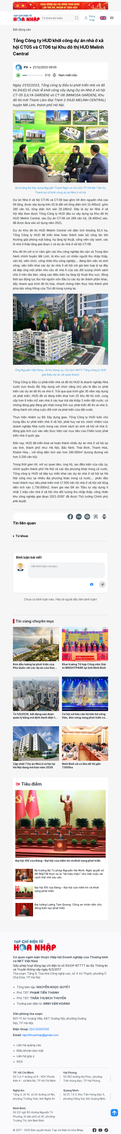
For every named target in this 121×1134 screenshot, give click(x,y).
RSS (20, 1061)
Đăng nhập (89, 18)
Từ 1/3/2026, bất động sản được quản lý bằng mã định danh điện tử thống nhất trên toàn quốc (35, 717)
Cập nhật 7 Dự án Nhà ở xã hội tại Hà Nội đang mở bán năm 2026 (34, 765)
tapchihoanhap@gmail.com (40, 1035)
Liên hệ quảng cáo (29, 1045)
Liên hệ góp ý (25, 1056)
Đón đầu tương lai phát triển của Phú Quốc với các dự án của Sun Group (34, 668)
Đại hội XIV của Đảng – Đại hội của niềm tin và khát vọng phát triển (58, 860)
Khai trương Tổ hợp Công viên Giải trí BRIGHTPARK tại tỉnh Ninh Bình (84, 666)
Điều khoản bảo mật (30, 1050)
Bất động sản (22, 29)
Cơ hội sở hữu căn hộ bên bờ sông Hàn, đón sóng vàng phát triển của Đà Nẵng (84, 717)
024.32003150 (39, 1029)
